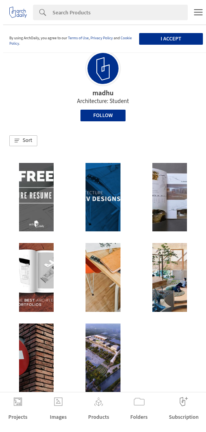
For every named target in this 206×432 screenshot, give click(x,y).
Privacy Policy (102, 38)
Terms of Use (78, 38)
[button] (23, 140)
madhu (103, 93)
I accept (171, 39)
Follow (103, 115)
